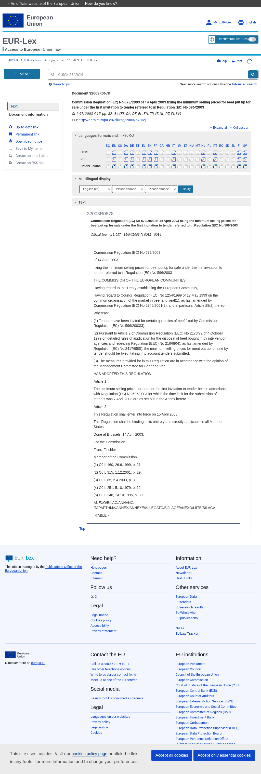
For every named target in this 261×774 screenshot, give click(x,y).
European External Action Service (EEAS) (204, 694)
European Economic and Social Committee (206, 699)
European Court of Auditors (195, 689)
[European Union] (17, 647)
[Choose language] (95, 182)
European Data (186, 589)
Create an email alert (28, 148)
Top (82, 521)
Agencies (182, 742)
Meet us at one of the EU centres (113, 673)
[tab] (161, 128)
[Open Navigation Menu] (22, 67)
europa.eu (38, 656)
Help (222, 54)
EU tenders (183, 595)
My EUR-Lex (218, 15)
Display (185, 182)
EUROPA (13, 53)
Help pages (98, 560)
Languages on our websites (110, 709)
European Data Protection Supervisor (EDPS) (208, 721)
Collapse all (239, 120)
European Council (188, 662)
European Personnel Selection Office (202, 731)
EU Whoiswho (185, 605)
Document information (28, 107)
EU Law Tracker (187, 626)
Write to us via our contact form (113, 667)
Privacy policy (100, 715)
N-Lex (180, 621)
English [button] (247, 15)
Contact (96, 566)
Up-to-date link (23, 119)
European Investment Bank (195, 710)
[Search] (253, 67)
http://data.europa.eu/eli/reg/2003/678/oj (112, 113)
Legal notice (99, 608)
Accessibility (99, 618)
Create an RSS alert (27, 155)
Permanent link (23, 126)
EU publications (187, 611)
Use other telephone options (110, 662)
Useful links (184, 571)
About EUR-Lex (186, 560)
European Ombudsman (192, 715)
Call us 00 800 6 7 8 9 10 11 (109, 657)
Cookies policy (100, 613)
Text (14, 99)
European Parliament (190, 657)
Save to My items (25, 141)
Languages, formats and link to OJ (103, 128)
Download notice (25, 134)
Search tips (59, 77)
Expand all (219, 120)
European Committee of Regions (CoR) (203, 705)
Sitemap (96, 571)
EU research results (190, 600)
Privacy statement (103, 624)
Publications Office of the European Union (205, 737)
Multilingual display (92, 172)
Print (237, 54)
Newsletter (183, 566)
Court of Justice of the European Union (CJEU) (209, 678)
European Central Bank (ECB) (196, 683)
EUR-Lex (19, 33)
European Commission (192, 673)
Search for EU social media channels (116, 691)
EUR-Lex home (33, 53)
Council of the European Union (197, 667)
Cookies (96, 725)
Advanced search (244, 77)
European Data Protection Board (198, 726)
